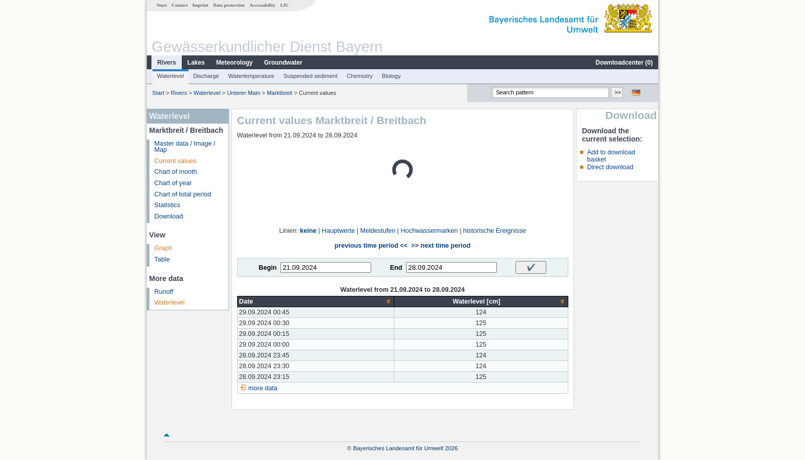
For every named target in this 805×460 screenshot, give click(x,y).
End (396, 267)
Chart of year (173, 183)
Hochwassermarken (428, 230)
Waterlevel (170, 76)
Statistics (167, 205)
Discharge (206, 76)
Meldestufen (377, 230)
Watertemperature (251, 76)
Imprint (200, 5)
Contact (179, 5)
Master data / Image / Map (185, 147)
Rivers (166, 62)
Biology (391, 76)
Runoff (164, 291)
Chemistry (359, 76)
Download (169, 216)
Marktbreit (280, 93)
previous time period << (371, 245)
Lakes (196, 62)
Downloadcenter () (624, 62)
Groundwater (283, 62)
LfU (284, 5)
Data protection (228, 5)
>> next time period (440, 245)
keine (308, 230)
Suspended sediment (310, 76)
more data (263, 388)
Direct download (610, 167)
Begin (268, 267)
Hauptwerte (338, 230)
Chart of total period (183, 194)
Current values (176, 161)
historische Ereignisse (494, 230)
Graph (163, 248)
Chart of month (176, 171)
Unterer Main (243, 93)
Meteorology (234, 62)
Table (162, 259)
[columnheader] (315, 301)
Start (162, 5)
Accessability (263, 5)
